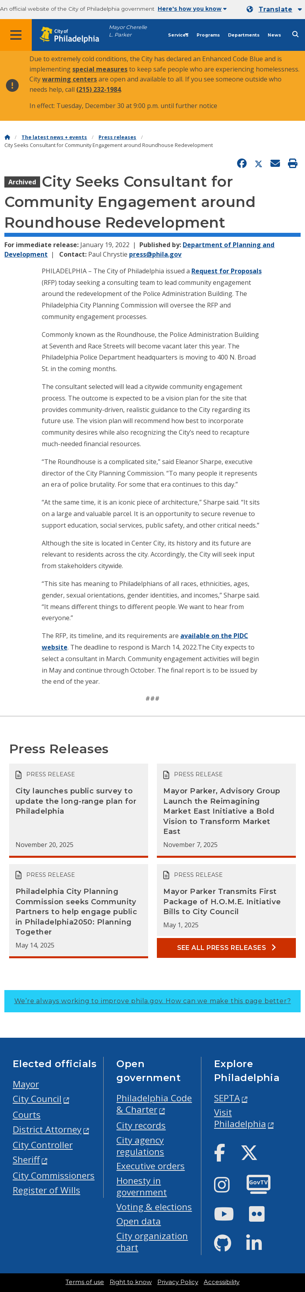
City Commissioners (54, 1175)
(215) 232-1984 (98, 89)
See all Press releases (226, 948)
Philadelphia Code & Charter (154, 1104)
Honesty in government (141, 1186)
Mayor (26, 1084)
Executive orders (150, 1166)
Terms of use (85, 1282)
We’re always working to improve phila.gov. (152, 1001)
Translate (275, 9)
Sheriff (26, 1159)
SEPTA (227, 1098)
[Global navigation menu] (16, 35)
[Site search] (295, 34)
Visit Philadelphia (240, 1118)
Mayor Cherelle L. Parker (128, 31)
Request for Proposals (226, 271)
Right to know (131, 1282)
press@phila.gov (155, 254)
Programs (208, 35)
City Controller (43, 1145)
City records (141, 1125)
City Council (37, 1099)
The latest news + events (54, 137)
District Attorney (47, 1129)
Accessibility (221, 1282)
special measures (99, 69)
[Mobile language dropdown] (274, 9)
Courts (27, 1114)
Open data (138, 1221)
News (274, 35)
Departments (244, 35)
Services (178, 35)
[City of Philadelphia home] (73, 35)
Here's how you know (192, 9)
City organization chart (152, 1241)
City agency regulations (140, 1146)
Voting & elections (154, 1207)
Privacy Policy (177, 1282)
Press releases (117, 137)
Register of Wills (46, 1190)
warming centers (69, 79)
